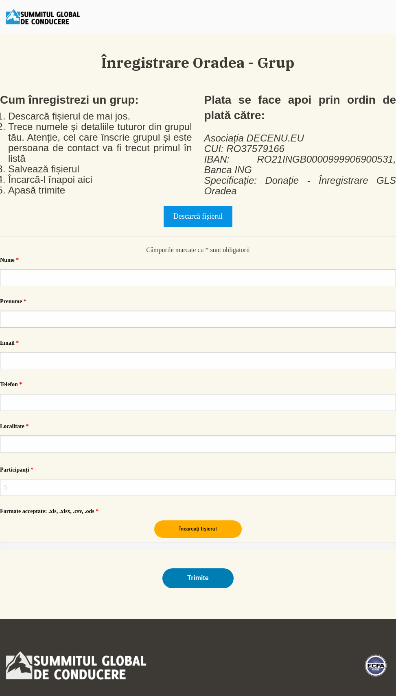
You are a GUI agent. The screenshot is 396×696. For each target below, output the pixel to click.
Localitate (14, 426)
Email (9, 343)
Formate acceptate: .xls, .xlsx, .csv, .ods (49, 511)
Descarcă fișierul (198, 216)
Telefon (11, 384)
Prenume (13, 301)
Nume (9, 260)
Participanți (16, 470)
